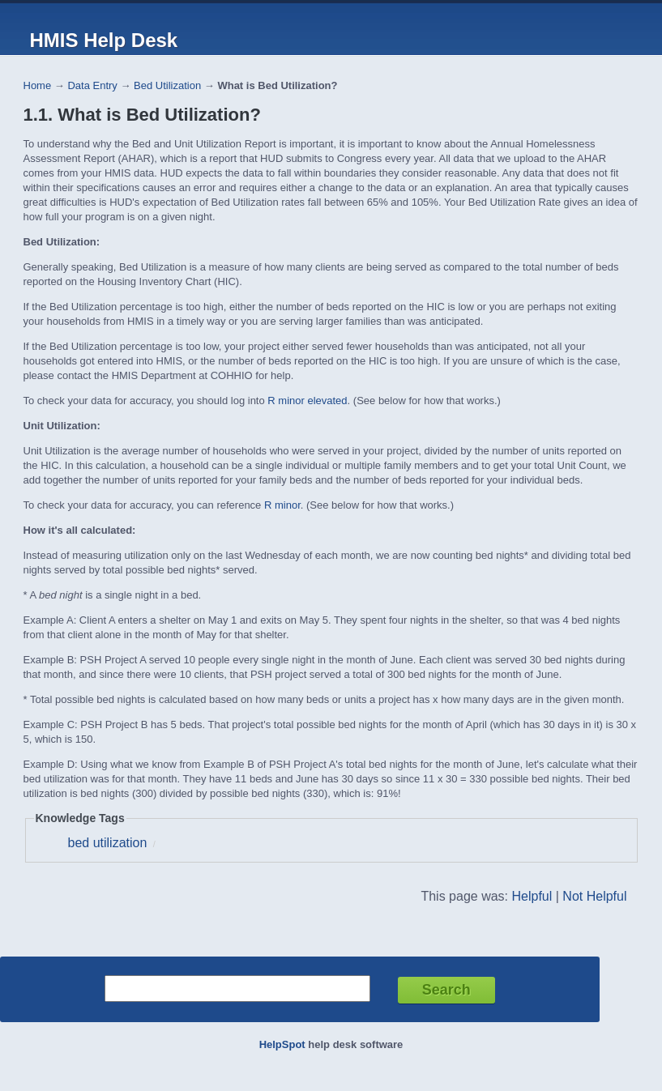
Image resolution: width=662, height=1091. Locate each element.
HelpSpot (282, 1044)
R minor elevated (307, 400)
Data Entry (92, 85)
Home (37, 85)
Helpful (531, 896)
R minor (282, 505)
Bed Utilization (167, 85)
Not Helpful (594, 896)
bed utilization (107, 843)
